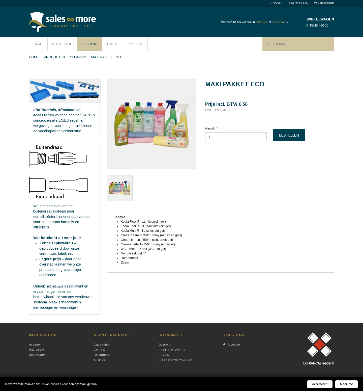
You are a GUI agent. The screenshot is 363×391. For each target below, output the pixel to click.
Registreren (298, 3)
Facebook (231, 344)
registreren (279, 22)
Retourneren (102, 354)
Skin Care (135, 44)
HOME (38, 44)
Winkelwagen (324, 3)
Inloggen (276, 3)
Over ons (165, 344)
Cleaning (89, 44)
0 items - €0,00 (317, 25)
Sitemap (99, 359)
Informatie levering (172, 349)
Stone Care (62, 44)
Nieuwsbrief (37, 354)
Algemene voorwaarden (175, 359)
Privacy (164, 354)
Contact (99, 349)
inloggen (262, 22)
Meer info (346, 384)
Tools (112, 44)
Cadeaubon (102, 344)
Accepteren (319, 384)
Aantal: (210, 128)
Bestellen (289, 135)
